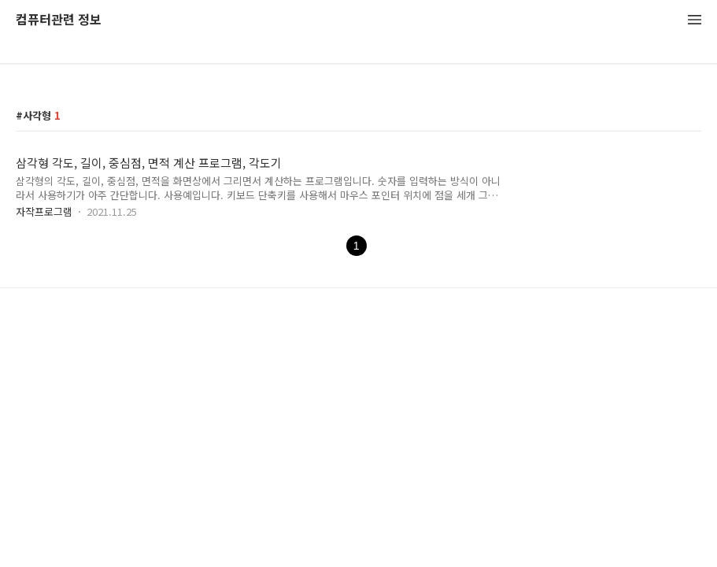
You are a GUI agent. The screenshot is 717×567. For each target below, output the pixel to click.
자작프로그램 (44, 211)
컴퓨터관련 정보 (59, 20)
